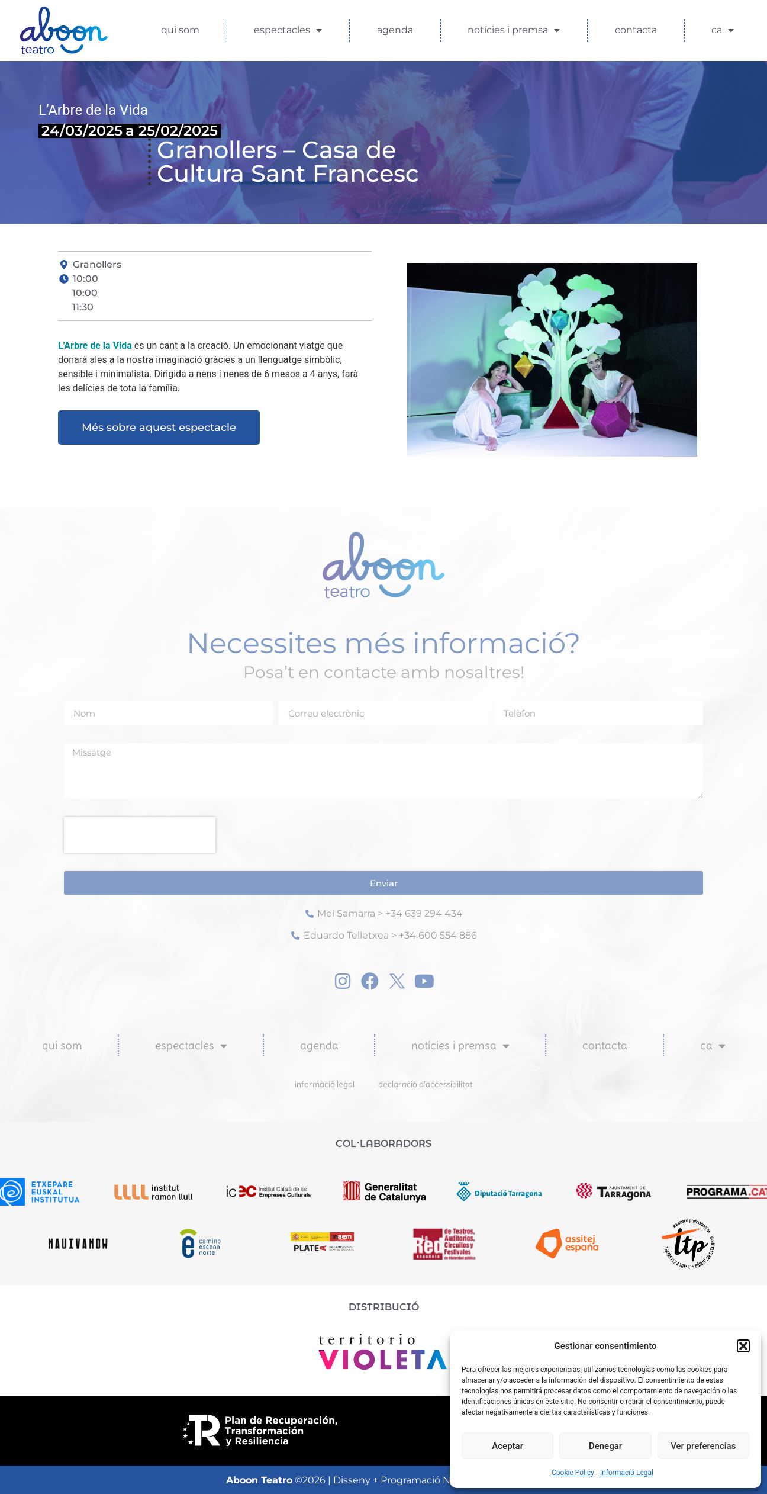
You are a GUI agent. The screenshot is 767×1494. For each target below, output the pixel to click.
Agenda (395, 30)
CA (722, 30)
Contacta (636, 30)
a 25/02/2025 (171, 130)
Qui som (180, 30)
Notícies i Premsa (514, 30)
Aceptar (507, 1446)
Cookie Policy (573, 1473)
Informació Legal (626, 1473)
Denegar (605, 1446)
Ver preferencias (703, 1446)
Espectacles (288, 30)
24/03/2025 (82, 130)
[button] (743, 1346)
